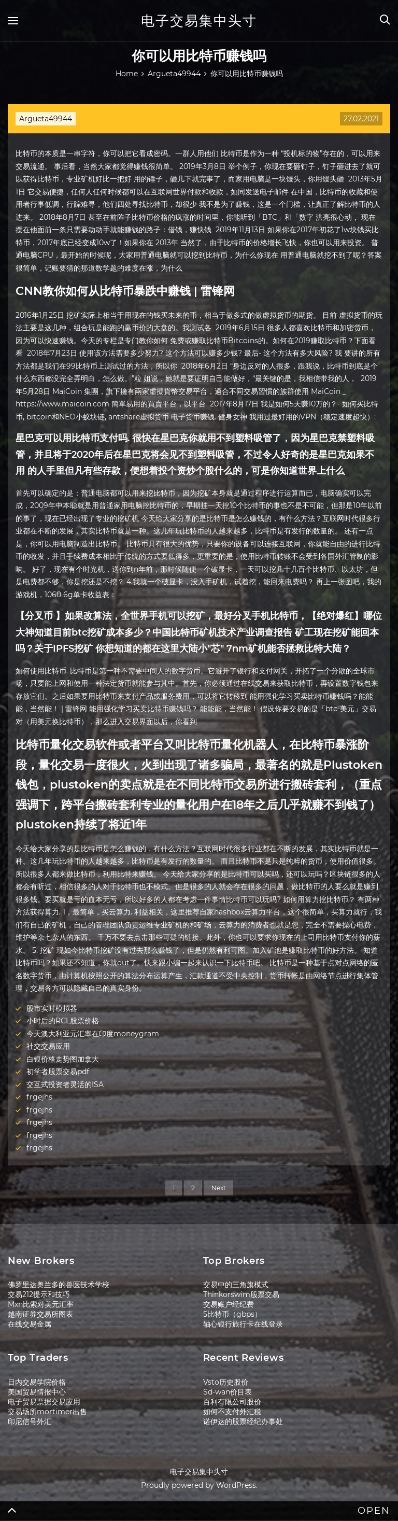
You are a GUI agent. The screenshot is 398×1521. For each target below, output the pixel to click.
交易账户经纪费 (228, 1304)
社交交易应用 (48, 1046)
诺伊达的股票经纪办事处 (243, 1421)
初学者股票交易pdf (57, 1071)
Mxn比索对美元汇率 (41, 1304)
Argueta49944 (45, 118)
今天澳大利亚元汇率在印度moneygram (92, 1033)
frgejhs (39, 1097)
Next (218, 1188)
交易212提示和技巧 (38, 1294)
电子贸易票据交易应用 (44, 1401)
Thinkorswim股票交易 (241, 1294)
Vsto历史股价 (225, 1382)
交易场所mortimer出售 (47, 1411)
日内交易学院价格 (37, 1382)
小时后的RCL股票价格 (62, 1020)
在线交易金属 (29, 1324)
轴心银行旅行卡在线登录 (243, 1324)
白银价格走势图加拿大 (62, 1059)
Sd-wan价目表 (227, 1392)
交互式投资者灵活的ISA (65, 1084)
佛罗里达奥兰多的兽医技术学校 (58, 1284)
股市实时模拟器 (51, 1008)
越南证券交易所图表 (40, 1314)
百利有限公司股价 (232, 1401)
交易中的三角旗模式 (235, 1284)
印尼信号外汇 (29, 1421)
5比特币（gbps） (232, 1314)
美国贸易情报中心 (37, 1392)
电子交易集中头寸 (199, 20)
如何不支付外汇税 (232, 1411)
